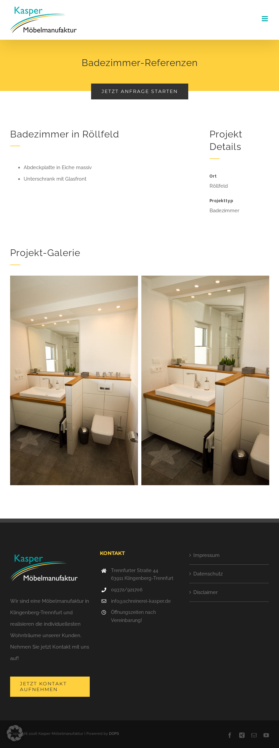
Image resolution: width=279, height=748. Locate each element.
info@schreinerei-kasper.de (141, 601)
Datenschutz (208, 574)
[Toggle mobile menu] (265, 18)
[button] (15, 733)
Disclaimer (205, 592)
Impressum (206, 555)
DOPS (114, 733)
